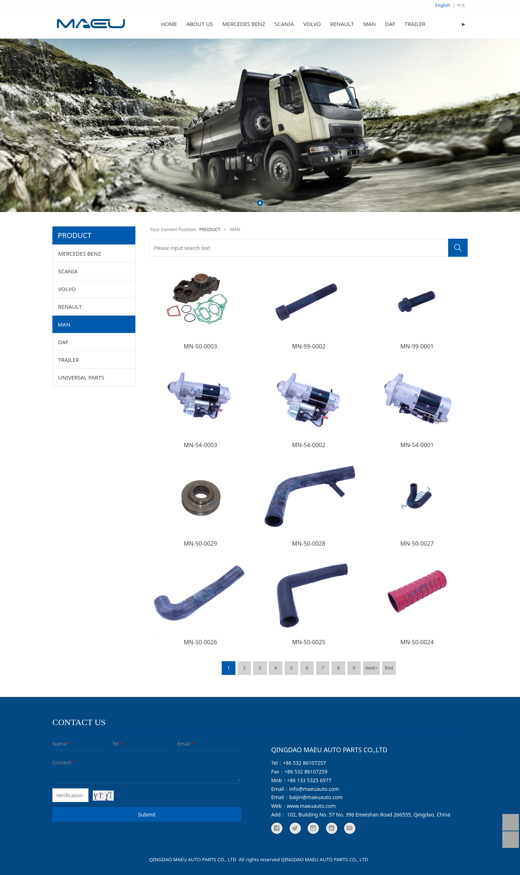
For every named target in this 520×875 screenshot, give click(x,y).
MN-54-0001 (416, 445)
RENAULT (342, 23)
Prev (15, 125)
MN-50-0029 (200, 543)
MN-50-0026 (200, 642)
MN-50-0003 (200, 346)
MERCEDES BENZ (243, 23)
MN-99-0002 (308, 346)
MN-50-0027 (416, 543)
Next (505, 125)
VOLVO (312, 23)
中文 (461, 5)
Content (57, 762)
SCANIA (284, 23)
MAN (369, 23)
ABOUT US (199, 23)
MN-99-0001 (416, 346)
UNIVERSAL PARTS (81, 377)
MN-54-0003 (200, 445)
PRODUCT (210, 229)
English (443, 5)
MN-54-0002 (308, 445)
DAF (390, 23)
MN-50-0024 (416, 642)
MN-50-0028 (308, 543)
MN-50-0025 (308, 642)
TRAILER (415, 23)
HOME (169, 23)
